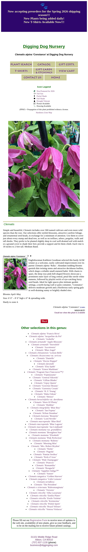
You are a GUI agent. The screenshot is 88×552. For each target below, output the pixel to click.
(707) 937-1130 (40, 542)
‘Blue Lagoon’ (45, 424)
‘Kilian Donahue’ (45, 413)
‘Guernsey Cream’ (45, 388)
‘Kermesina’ (45, 501)
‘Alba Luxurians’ (45, 492)
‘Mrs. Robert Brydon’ (45, 446)
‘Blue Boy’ (46, 407)
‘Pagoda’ (45, 451)
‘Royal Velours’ (45, 506)
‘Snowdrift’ (45, 344)
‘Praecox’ (45, 462)
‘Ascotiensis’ (45, 347)
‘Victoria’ (45, 490)
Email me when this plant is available (70, 313)
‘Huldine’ (45, 405)
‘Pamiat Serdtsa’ (45, 454)
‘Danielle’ (45, 358)
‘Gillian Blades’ (45, 380)
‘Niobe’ (45, 449)
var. (45, 355)
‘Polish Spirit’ (45, 503)
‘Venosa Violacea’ (45, 509)
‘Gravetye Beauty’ (45, 385)
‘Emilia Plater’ (45, 495)
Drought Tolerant (43, 101)
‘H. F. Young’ (45, 391)
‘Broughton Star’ (45, 432)
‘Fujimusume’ (45, 374)
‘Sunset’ (45, 473)
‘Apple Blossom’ (45, 341)
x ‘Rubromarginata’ (45, 487)
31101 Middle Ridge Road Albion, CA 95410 (44, 538)
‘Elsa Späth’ (46, 366)
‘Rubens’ (45, 440)
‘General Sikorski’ (45, 377)
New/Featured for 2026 (46, 91)
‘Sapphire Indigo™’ (45, 471)
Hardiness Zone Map (44, 113)
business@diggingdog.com (44, 545)
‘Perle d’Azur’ (45, 457)
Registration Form (38, 520)
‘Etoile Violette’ (45, 498)
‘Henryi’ (45, 396)
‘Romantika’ (45, 465)
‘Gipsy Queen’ (45, 383)
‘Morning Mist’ (45, 443)
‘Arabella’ (45, 339)
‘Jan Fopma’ (45, 410)
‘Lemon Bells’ (46, 352)
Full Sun (40, 94)
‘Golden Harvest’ (46, 476)
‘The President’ (45, 484)
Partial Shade (42, 96)
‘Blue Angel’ (45, 350)
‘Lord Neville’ (46, 418)
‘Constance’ (14, 256)
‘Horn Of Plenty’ (45, 402)
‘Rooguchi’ (45, 468)
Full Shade (41, 99)
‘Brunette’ (45, 416)
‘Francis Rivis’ (45, 333)
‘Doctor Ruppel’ (46, 361)
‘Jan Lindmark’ (45, 427)
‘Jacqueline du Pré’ (45, 336)
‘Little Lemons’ (45, 479)
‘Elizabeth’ (45, 435)
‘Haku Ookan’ (45, 394)
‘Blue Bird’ (45, 421)
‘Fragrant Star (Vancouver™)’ (45, 372)
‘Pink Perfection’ (45, 438)
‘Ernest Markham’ (45, 369)
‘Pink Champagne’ (46, 460)
